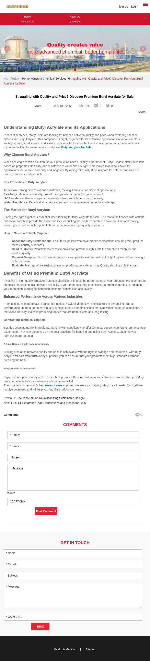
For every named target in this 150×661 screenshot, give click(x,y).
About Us (75, 16)
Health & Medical (65, 649)
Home (27, 16)
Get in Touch (75, 542)
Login (134, 6)
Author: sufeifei (38, 106)
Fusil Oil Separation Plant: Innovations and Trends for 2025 (48, 403)
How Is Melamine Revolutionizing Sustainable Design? (50, 398)
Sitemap (91, 649)
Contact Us (27, 21)
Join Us (123, 6)
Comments (75, 424)
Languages (75, 21)
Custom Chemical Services (49, 78)
